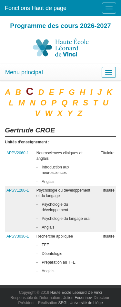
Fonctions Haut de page (35, 8)
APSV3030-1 (17, 236)
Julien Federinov (77, 297)
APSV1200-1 (17, 190)
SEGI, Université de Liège (80, 303)
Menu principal (24, 72)
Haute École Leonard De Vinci (76, 292)
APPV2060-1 (17, 153)
